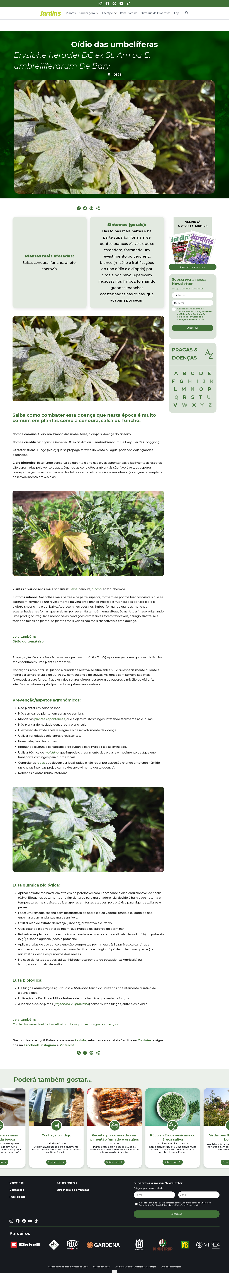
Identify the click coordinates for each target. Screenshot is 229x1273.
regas (41, 762)
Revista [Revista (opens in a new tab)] (80, 1040)
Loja (176, 13)
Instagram (48, 1045)
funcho (97, 589)
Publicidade (17, 1196)
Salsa (73, 589)
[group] (25, 1245)
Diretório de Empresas (155, 13)
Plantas (71, 13)
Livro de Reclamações (171, 1267)
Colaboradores (67, 1182)
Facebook (31, 1045)
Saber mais (54, 1162)
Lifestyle (107, 13)
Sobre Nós (16, 1182)
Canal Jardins (128, 13)
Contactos (16, 1189)
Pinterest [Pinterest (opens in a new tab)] (67, 1045)
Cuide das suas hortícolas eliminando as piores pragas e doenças (65, 1024)
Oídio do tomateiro (28, 641)
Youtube (144, 1040)
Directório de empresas (73, 1189)
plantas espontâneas (49, 719)
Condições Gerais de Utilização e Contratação (135, 1267)
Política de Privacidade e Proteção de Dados (172, 1205)
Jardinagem (87, 13)
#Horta (115, 74)
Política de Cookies (101, 1267)
